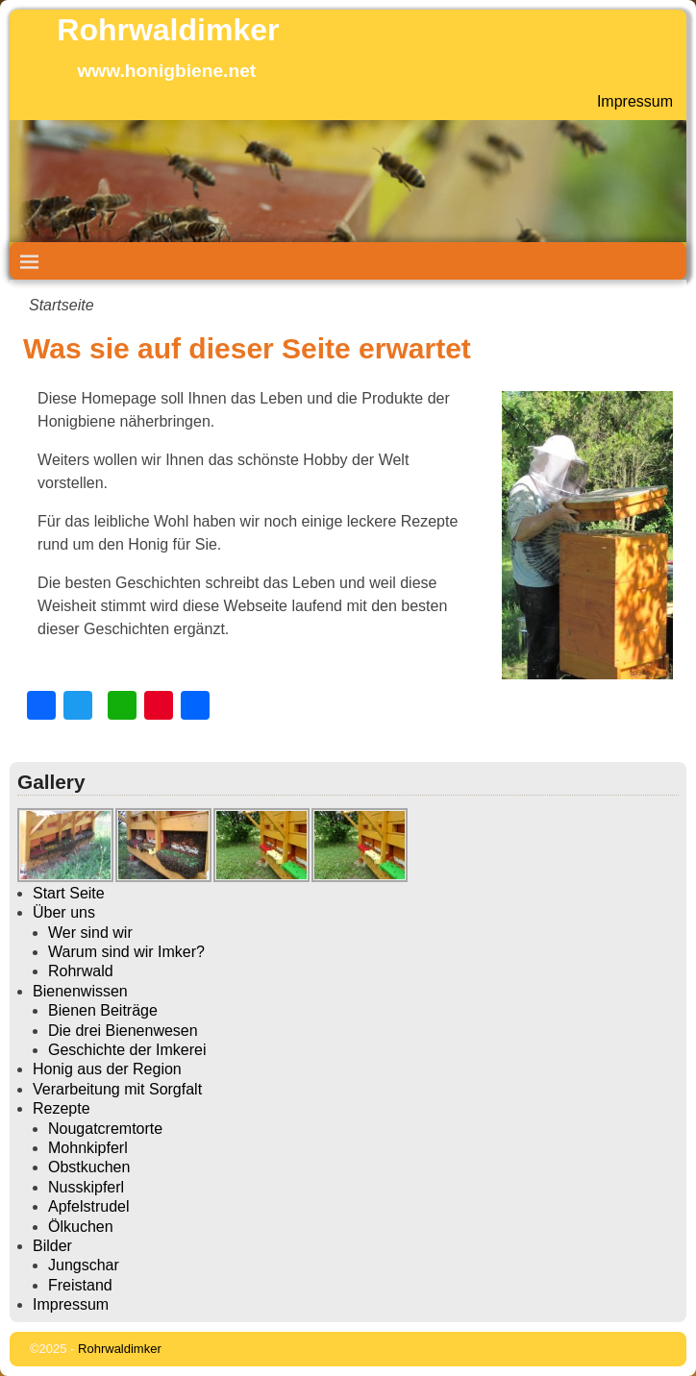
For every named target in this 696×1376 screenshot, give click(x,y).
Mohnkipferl (88, 1148)
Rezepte (61, 1108)
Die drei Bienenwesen (123, 1030)
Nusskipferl (86, 1187)
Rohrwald (80, 971)
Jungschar (83, 1265)
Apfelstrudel (89, 1206)
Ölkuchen (80, 1226)
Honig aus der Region (107, 1069)
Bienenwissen (80, 991)
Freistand (80, 1285)
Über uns (64, 912)
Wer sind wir (90, 932)
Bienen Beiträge (103, 1010)
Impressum (635, 101)
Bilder (52, 1246)
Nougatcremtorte (105, 1128)
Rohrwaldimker (168, 29)
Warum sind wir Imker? (126, 952)
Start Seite (69, 893)
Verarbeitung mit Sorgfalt (117, 1089)
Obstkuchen (89, 1167)
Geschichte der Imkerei (127, 1050)
